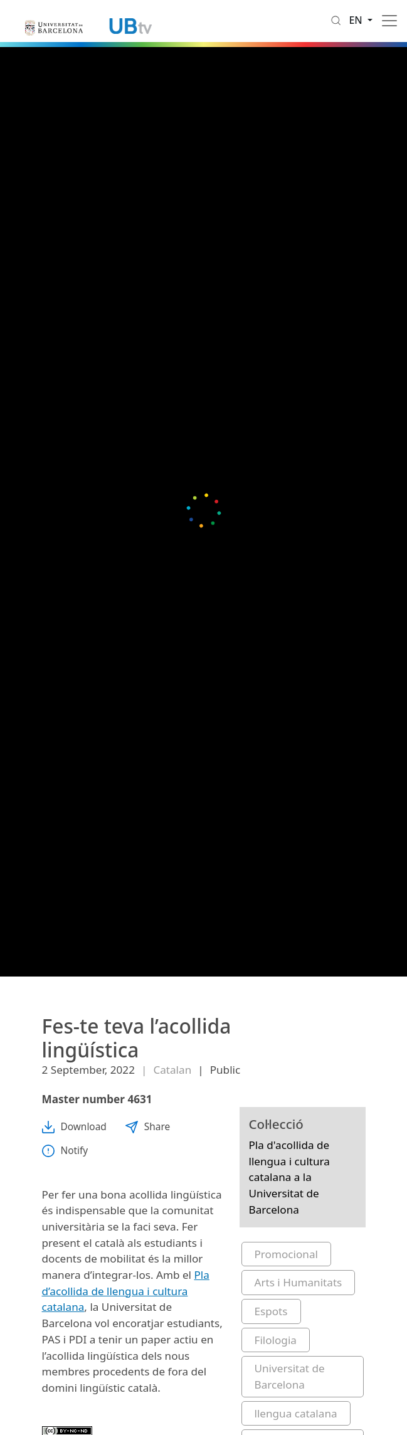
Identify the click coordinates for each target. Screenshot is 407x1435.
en (357, 20)
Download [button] (74, 1126)
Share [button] (147, 1126)
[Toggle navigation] (389, 20)
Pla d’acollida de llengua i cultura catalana (125, 1291)
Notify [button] (65, 1150)
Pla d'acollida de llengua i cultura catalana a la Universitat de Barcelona (289, 1177)
